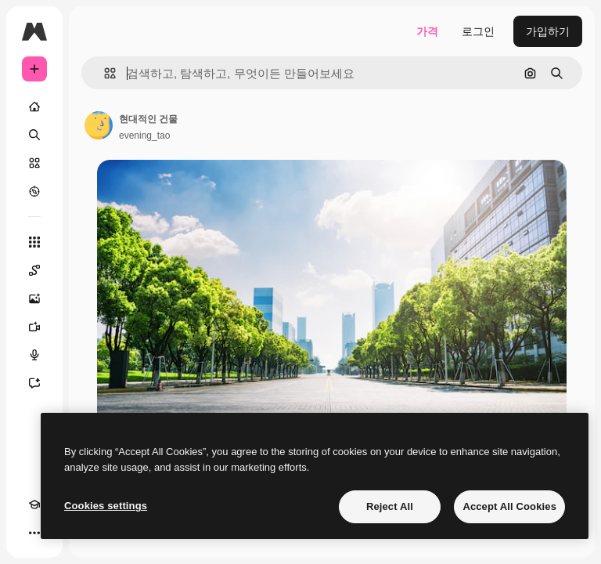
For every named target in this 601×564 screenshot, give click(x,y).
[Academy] (34, 504)
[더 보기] (34, 532)
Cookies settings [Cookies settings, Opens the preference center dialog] (105, 506)
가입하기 (548, 31)
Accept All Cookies (509, 506)
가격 (427, 31)
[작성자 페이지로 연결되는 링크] (99, 125)
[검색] (34, 134)
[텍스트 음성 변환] (34, 354)
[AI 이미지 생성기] (34, 298)
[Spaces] (34, 270)
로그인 (478, 31)
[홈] (34, 106)
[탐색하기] (34, 191)
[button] (103, 73)
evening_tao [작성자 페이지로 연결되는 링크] (144, 135)
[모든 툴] (34, 242)
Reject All (389, 506)
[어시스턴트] (34, 383)
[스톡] (34, 162)
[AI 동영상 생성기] (34, 326)
